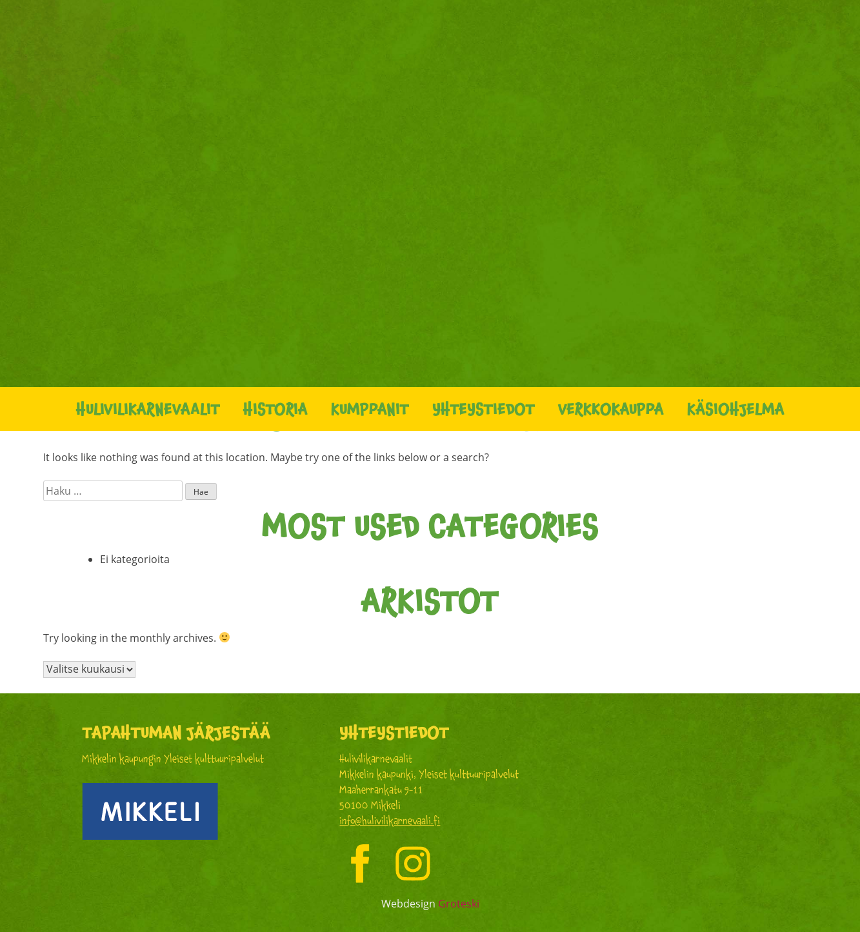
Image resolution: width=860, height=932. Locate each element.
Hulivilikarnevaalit (148, 409)
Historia (275, 409)
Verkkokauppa (611, 409)
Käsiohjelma (736, 409)
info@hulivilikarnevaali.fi (389, 820)
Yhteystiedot (483, 409)
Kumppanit (370, 409)
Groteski (458, 904)
